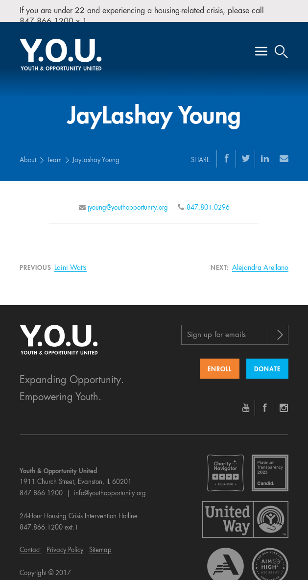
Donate (267, 362)
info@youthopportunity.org (110, 486)
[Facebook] (226, 150)
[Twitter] (245, 150)
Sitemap (100, 543)
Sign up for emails (216, 328)
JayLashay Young (95, 153)
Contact (30, 543)
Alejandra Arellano (260, 260)
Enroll (220, 362)
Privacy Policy (65, 543)
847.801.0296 (208, 200)
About (28, 153)
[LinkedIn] (265, 150)
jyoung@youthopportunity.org (128, 200)
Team (54, 153)
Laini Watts (70, 260)
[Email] (284, 150)
